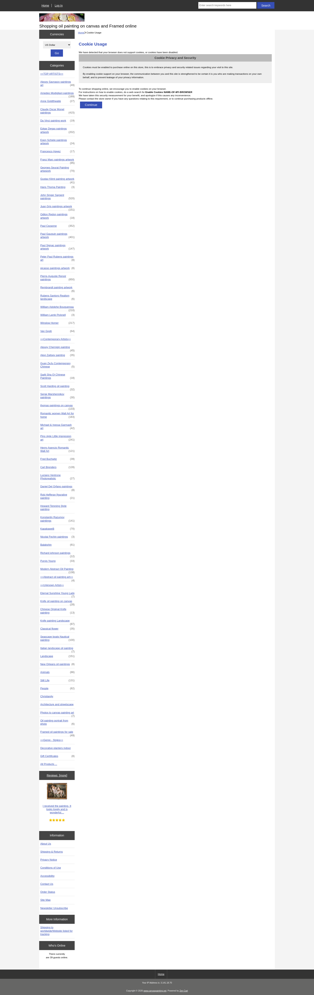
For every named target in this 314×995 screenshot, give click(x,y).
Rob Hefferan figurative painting (57, 496)
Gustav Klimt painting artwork (57, 180)
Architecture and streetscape (56, 704)
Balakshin (57, 544)
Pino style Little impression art (57, 438)
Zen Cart (183, 991)
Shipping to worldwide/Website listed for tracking (56, 930)
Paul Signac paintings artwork (57, 247)
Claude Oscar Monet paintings (57, 111)
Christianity (46, 696)
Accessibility (47, 875)
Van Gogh (57, 331)
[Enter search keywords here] (227, 5)
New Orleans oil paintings (57, 664)
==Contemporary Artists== (55, 339)
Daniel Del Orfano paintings (57, 487)
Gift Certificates (57, 756)
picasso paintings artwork (57, 268)
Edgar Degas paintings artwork (57, 130)
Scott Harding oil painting (57, 387)
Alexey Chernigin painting (57, 348)
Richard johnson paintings (57, 554)
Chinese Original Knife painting (57, 611)
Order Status (47, 891)
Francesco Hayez (57, 151)
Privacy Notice (48, 859)
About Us (45, 843)
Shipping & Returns (51, 851)
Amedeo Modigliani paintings (57, 94)
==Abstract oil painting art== (57, 578)
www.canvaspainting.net (154, 991)
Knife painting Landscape (57, 621)
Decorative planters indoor (55, 748)
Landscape (57, 656)
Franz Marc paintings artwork (57, 160)
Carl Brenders (57, 467)
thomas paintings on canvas (57, 406)
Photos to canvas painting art (57, 713)
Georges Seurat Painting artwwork (57, 169)
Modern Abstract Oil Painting (57, 570)
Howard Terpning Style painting (53, 507)
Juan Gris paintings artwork (57, 207)
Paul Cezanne (57, 226)
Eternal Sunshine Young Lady (57, 594)
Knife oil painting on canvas (57, 602)
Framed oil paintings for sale (57, 733)
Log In (59, 5)
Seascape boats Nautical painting (57, 638)
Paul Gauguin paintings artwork (57, 235)
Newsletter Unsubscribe (54, 908)
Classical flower (57, 628)
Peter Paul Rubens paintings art (57, 258)
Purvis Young (57, 561)
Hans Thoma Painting (57, 187)
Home (45, 5)
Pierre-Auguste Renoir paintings (57, 278)
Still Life (57, 680)
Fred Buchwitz (57, 459)
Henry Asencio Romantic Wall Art (57, 449)
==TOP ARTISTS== (51, 73)
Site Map (45, 899)
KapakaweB (57, 528)
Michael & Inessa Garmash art (57, 426)
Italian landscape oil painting (57, 649)
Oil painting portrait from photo (57, 722)
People (57, 688)
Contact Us (46, 883)
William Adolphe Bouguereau (57, 308)
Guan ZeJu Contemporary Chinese (57, 365)
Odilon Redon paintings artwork (57, 216)
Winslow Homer (57, 323)
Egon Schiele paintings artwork (57, 142)
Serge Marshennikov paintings (57, 396)
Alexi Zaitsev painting (57, 355)
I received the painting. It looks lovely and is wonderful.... (57, 798)
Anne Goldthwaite (57, 101)
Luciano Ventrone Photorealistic (57, 477)
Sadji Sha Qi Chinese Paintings (57, 376)
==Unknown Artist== (52, 585)
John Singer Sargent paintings (57, 197)
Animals (57, 672)
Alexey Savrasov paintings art (57, 83)
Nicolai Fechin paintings (57, 536)
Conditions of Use (50, 867)
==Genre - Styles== (51, 740)
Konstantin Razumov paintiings (57, 519)
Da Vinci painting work (57, 120)
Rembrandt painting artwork (57, 288)
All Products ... (48, 764)
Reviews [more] (57, 775)
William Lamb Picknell (57, 315)
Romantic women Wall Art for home (57, 415)
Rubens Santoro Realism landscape (57, 297)
